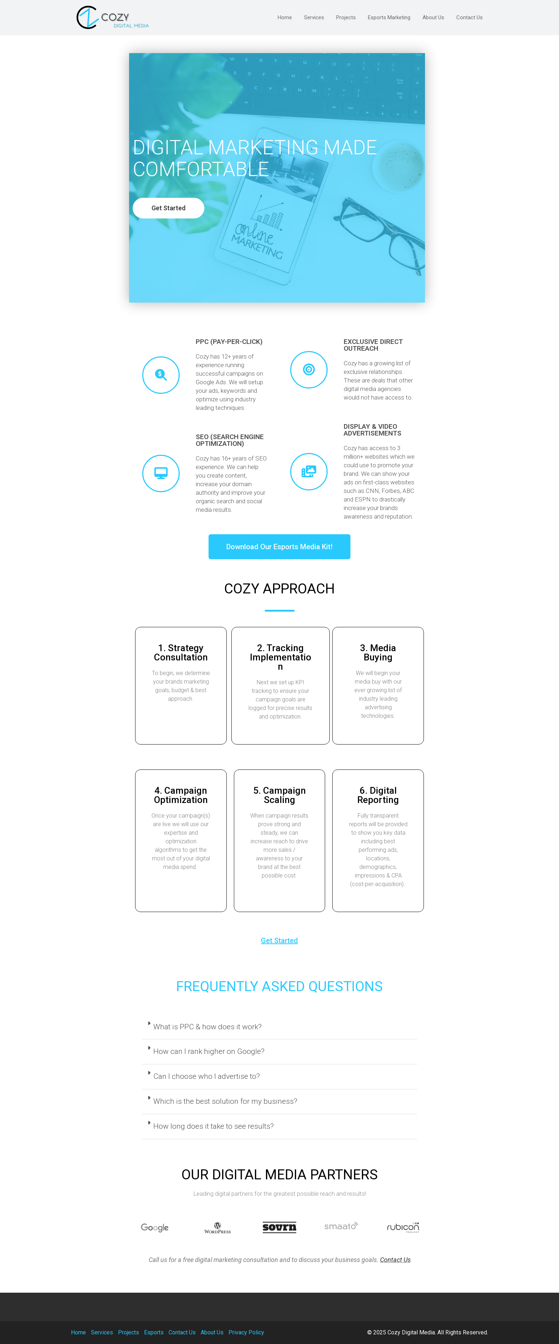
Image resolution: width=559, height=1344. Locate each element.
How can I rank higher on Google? (209, 1051)
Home (78, 1332)
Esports (154, 1332)
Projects (128, 1332)
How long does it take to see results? (213, 1126)
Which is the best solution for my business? (225, 1101)
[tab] (279, 1027)
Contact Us (395, 1259)
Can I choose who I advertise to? (206, 1076)
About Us (212, 1332)
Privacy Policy (246, 1332)
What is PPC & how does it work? (207, 1027)
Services (102, 1332)
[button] (114, 208)
